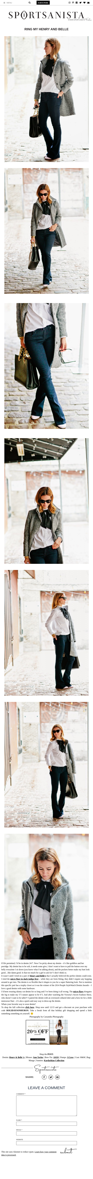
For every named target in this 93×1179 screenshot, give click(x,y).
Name (19, 1120)
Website (19, 1139)
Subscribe (43, 3)
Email (19, 1130)
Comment (20, 1094)
